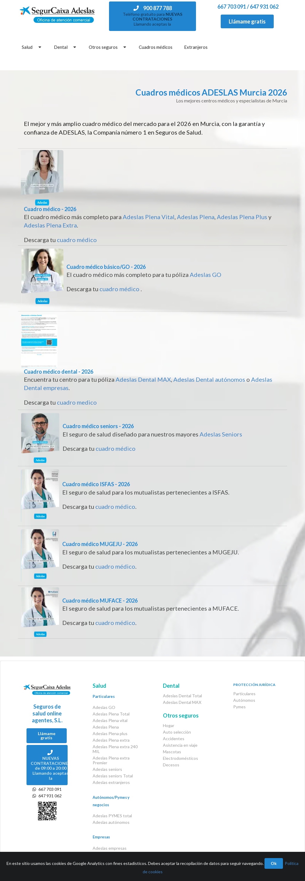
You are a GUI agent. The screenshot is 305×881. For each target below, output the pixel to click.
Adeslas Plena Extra (50, 225)
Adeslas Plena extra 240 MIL (115, 749)
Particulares (244, 693)
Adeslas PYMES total (112, 815)
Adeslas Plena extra (111, 740)
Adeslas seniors (107, 769)
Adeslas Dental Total (182, 695)
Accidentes (173, 738)
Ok (274, 863)
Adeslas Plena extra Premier (111, 760)
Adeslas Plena (195, 216)
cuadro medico (77, 402)
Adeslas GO (205, 274)
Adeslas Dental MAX (143, 379)
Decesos (171, 764)
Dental (65, 47)
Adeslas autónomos (111, 822)
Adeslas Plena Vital (149, 216)
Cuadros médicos (155, 47)
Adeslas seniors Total (113, 775)
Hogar (168, 725)
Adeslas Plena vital (110, 720)
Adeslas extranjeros (111, 782)
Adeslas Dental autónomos (209, 379)
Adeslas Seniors (221, 434)
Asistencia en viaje (180, 745)
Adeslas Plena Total (111, 713)
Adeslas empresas (110, 848)
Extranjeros (196, 47)
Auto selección (177, 732)
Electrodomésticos (180, 758)
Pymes (239, 706)
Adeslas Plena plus (110, 733)
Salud (32, 47)
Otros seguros (108, 47)
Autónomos (244, 700)
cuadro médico (77, 239)
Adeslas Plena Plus (242, 216)
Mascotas (172, 751)
